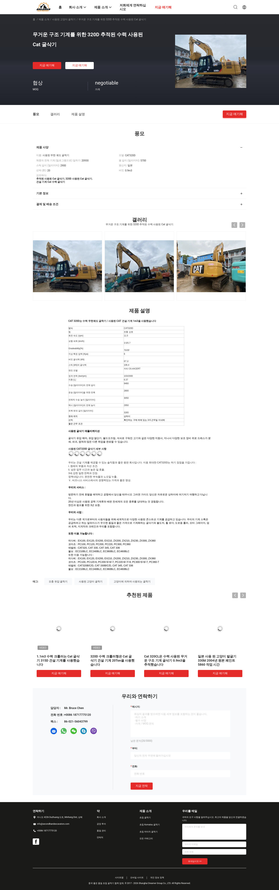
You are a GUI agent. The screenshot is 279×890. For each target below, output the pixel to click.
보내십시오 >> (195, 861)
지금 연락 (142, 786)
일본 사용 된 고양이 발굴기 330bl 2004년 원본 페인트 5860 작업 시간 (217, 660)
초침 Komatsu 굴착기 (150, 824)
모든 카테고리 (146, 838)
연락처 (100, 837)
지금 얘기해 (47, 65)
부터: (135, 748)
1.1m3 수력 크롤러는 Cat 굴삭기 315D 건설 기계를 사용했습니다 (58, 660)
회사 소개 (101, 817)
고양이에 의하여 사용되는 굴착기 (132, 581)
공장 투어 (101, 824)
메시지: (136, 706)
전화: (135, 766)
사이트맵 (119, 877)
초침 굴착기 (145, 817)
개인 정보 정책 (157, 877)
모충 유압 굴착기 (58, 581)
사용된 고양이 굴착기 (64, 19)
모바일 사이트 (137, 877)
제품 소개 (44, 19)
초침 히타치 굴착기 (149, 832)
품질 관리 (101, 830)
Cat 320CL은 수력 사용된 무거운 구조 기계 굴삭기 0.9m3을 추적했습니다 (165, 660)
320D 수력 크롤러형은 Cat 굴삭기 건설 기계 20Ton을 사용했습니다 (112, 660)
